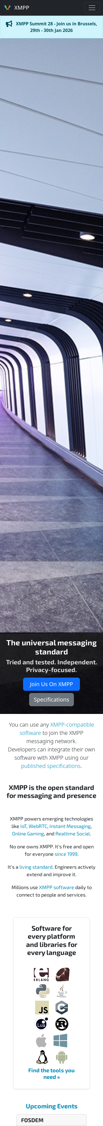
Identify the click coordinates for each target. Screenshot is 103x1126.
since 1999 (66, 854)
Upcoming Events (51, 1106)
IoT (23, 826)
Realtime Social (72, 833)
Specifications (51, 699)
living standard (36, 867)
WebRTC (38, 826)
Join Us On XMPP (51, 684)
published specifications (51, 766)
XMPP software (56, 887)
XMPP (16, 7)
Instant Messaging (70, 826)
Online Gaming (28, 833)
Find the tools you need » (51, 1073)
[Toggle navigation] (92, 7)
